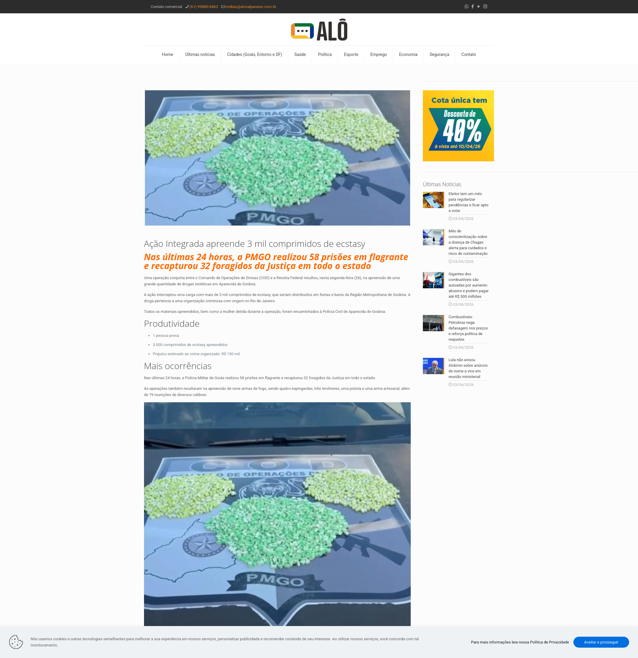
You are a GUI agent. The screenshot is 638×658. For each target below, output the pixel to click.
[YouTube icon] (479, 6)
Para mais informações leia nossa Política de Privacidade (520, 642)
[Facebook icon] (473, 6)
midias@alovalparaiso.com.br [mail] (251, 6)
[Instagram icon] (485, 6)
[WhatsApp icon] (466, 6)
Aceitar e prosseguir (601, 642)
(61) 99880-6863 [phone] (204, 6)
